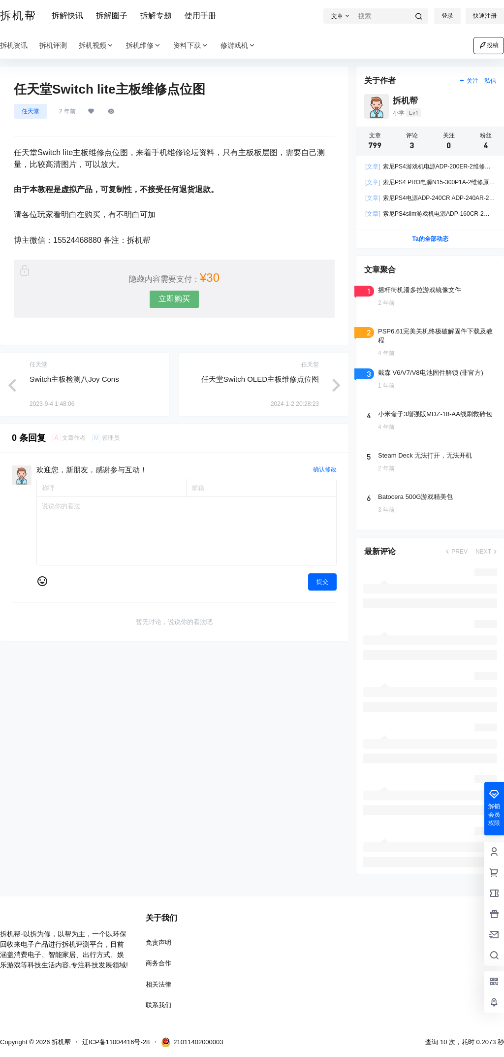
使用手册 (200, 15)
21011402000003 (192, 1042)
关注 (468, 80)
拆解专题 (156, 15)
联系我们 (158, 1005)
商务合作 (158, 963)
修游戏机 (238, 45)
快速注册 (485, 15)
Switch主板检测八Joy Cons (74, 379)
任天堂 (30, 111)
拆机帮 (60, 1042)
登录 (447, 15)
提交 (322, 581)
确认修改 (325, 469)
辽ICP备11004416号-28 (116, 1042)
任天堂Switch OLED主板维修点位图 (260, 379)
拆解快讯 (67, 15)
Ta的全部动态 (430, 238)
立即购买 (174, 299)
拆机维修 (143, 45)
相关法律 (158, 984)
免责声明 (158, 942)
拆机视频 (96, 45)
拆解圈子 (111, 15)
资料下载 (191, 45)
